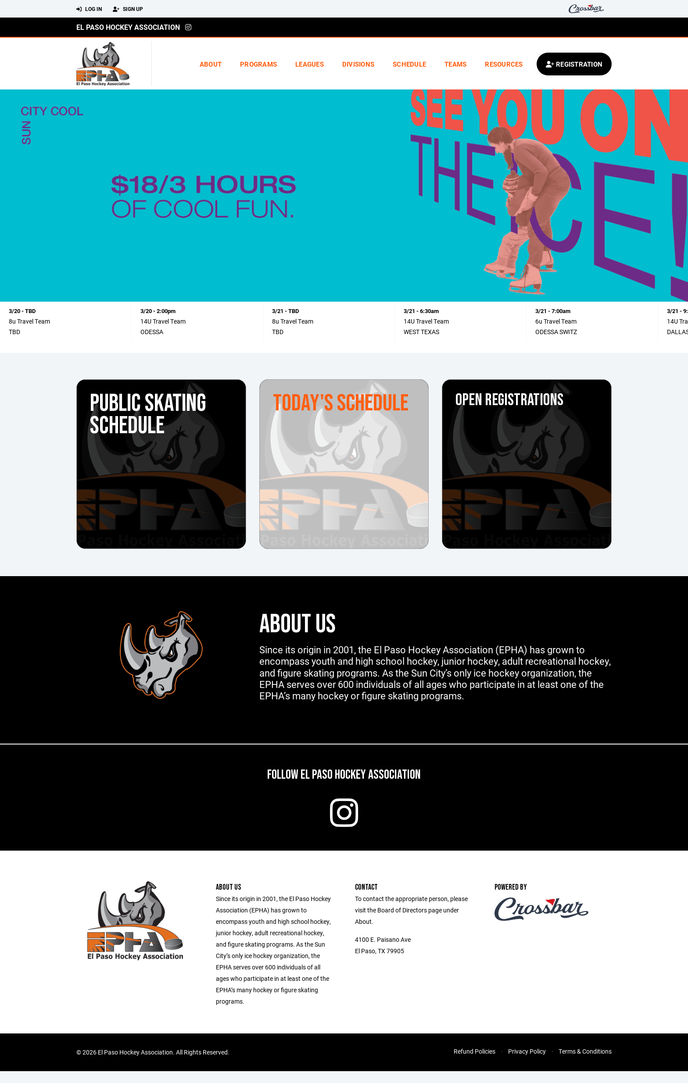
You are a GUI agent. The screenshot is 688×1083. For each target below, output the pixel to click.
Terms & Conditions (585, 1063)
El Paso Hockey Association (128, 27)
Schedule (409, 64)
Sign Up (128, 9)
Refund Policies (474, 1063)
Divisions (358, 64)
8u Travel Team (29, 321)
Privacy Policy (527, 1063)
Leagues (309, 64)
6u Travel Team (556, 321)
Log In (89, 9)
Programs (258, 64)
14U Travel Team (163, 321)
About (211, 64)
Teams (455, 64)
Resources (504, 64)
